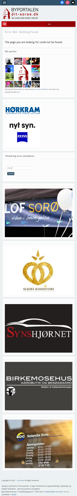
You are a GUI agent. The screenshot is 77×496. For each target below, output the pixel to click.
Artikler (13, 495)
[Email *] (19, 168)
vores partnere (42, 89)
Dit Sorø (21, 480)
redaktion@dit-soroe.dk (53, 492)
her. (18, 92)
